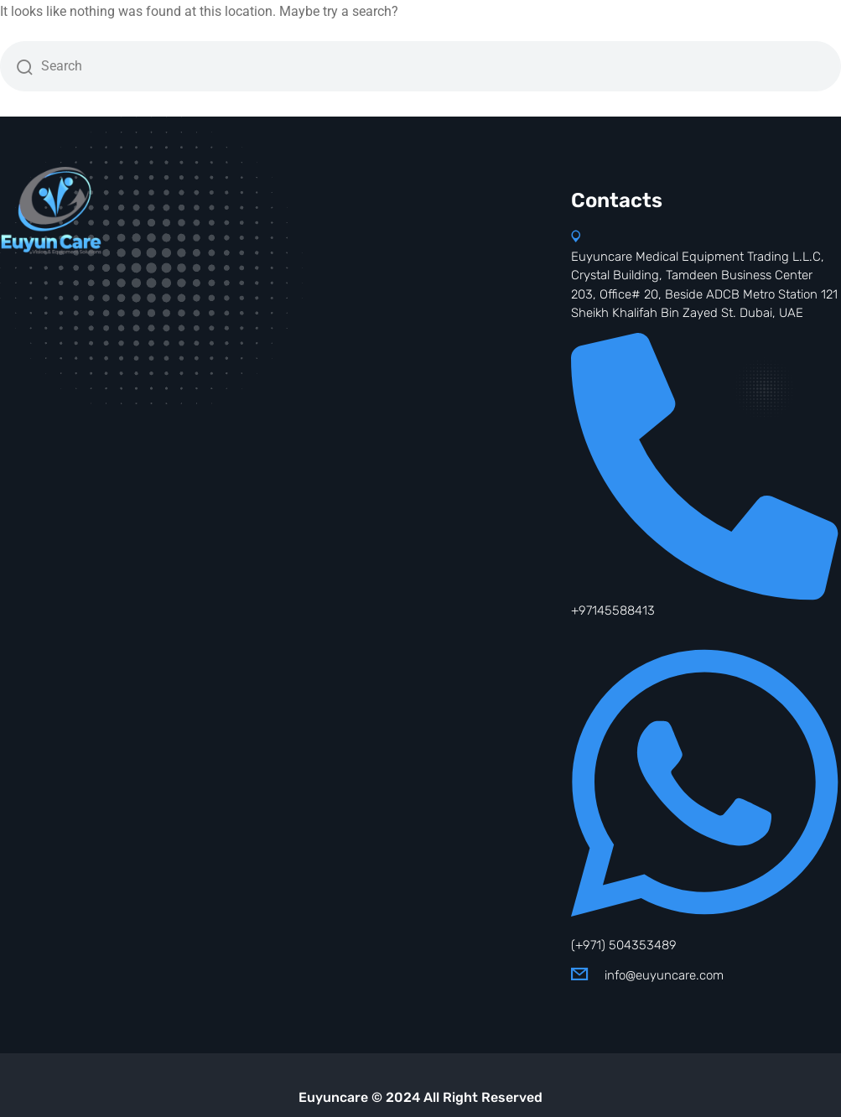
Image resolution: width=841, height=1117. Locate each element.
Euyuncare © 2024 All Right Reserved (420, 1097)
